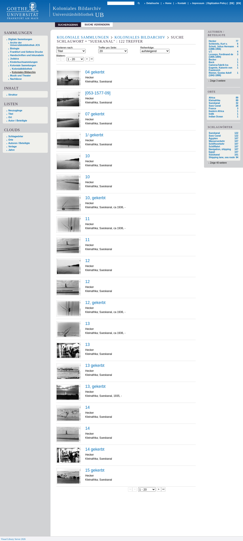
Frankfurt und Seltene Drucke (26, 52)
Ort (10, 117)
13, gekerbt (95, 386)
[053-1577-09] (97, 93)
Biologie (14, 48)
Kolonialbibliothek (22, 69)
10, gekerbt (95, 198)
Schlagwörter (15, 136)
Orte (10, 140)
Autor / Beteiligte (17, 120)
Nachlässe (16, 79)
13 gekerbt (94, 365)
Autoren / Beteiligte (19, 143)
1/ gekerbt (94, 135)
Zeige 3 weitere (217, 81)
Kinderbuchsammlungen (24, 62)
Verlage (12, 146)
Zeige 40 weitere (218, 163)
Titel (10, 114)
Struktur (12, 95)
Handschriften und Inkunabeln (27, 55)
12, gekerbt (95, 302)
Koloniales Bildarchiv (24, 72)
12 (87, 260)
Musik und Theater (20, 75)
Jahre (11, 150)
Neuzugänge (15, 110)
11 (87, 219)
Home (168, 3)
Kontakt (182, 3)
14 (87, 407)
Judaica (14, 58)
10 (87, 156)
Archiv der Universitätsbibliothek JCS (25, 43)
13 (87, 323)
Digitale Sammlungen (20, 39)
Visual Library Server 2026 (13, 539)
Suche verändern (97, 24)
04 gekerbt (94, 72)
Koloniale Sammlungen (23, 65)
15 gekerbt (94, 470)
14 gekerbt (94, 449)
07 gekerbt (94, 114)
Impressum (198, 3)
